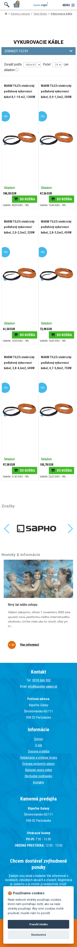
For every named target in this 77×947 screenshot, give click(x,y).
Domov (38, 739)
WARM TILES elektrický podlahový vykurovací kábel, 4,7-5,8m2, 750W (56, 362)
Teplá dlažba (40, 13)
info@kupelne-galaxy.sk (42, 686)
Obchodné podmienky (38, 776)
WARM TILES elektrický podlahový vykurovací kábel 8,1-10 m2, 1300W (19, 91)
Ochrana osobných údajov (38, 764)
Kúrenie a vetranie (20, 13)
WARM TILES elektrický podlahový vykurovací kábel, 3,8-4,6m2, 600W (19, 362)
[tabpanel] (38, 607)
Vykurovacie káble (61, 13)
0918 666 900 (41, 680)
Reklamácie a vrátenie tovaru (38, 758)
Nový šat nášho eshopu (22, 605)
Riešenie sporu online (38, 770)
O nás (38, 745)
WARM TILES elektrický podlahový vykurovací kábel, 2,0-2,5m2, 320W (19, 227)
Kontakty (38, 782)
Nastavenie (38, 934)
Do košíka (27, 199)
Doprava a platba (38, 751)
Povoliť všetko (38, 924)
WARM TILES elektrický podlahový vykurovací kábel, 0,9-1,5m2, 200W (56, 91)
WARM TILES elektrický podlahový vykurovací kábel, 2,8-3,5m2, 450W (56, 227)
